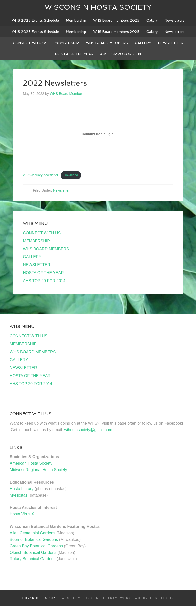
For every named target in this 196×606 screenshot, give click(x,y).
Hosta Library (21, 489)
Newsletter (61, 190)
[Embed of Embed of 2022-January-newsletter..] (98, 133)
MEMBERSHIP (36, 241)
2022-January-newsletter (40, 175)
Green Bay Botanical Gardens (36, 546)
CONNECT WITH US (42, 233)
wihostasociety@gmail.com (88, 430)
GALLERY (32, 257)
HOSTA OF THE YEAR (43, 273)
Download (71, 175)
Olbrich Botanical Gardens (33, 552)
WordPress (146, 598)
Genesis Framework (111, 598)
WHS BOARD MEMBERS (46, 249)
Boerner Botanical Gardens (34, 539)
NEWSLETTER (36, 265)
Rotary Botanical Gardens (32, 559)
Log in (167, 598)
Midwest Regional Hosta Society (38, 470)
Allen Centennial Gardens (32, 533)
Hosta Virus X (22, 514)
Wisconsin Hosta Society (98, 7)
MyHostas (18, 495)
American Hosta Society (31, 463)
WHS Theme (72, 598)
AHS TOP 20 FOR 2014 (44, 281)
